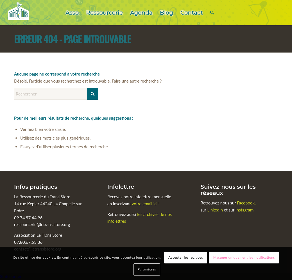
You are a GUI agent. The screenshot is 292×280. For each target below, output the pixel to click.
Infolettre (120, 186)
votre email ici (144, 203)
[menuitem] (72, 12)
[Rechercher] (212, 12)
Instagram (245, 209)
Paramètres (147, 269)
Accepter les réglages (185, 257)
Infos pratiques (35, 186)
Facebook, (246, 202)
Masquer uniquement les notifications (244, 257)
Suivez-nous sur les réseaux (228, 189)
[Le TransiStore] (18, 12)
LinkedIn (215, 209)
